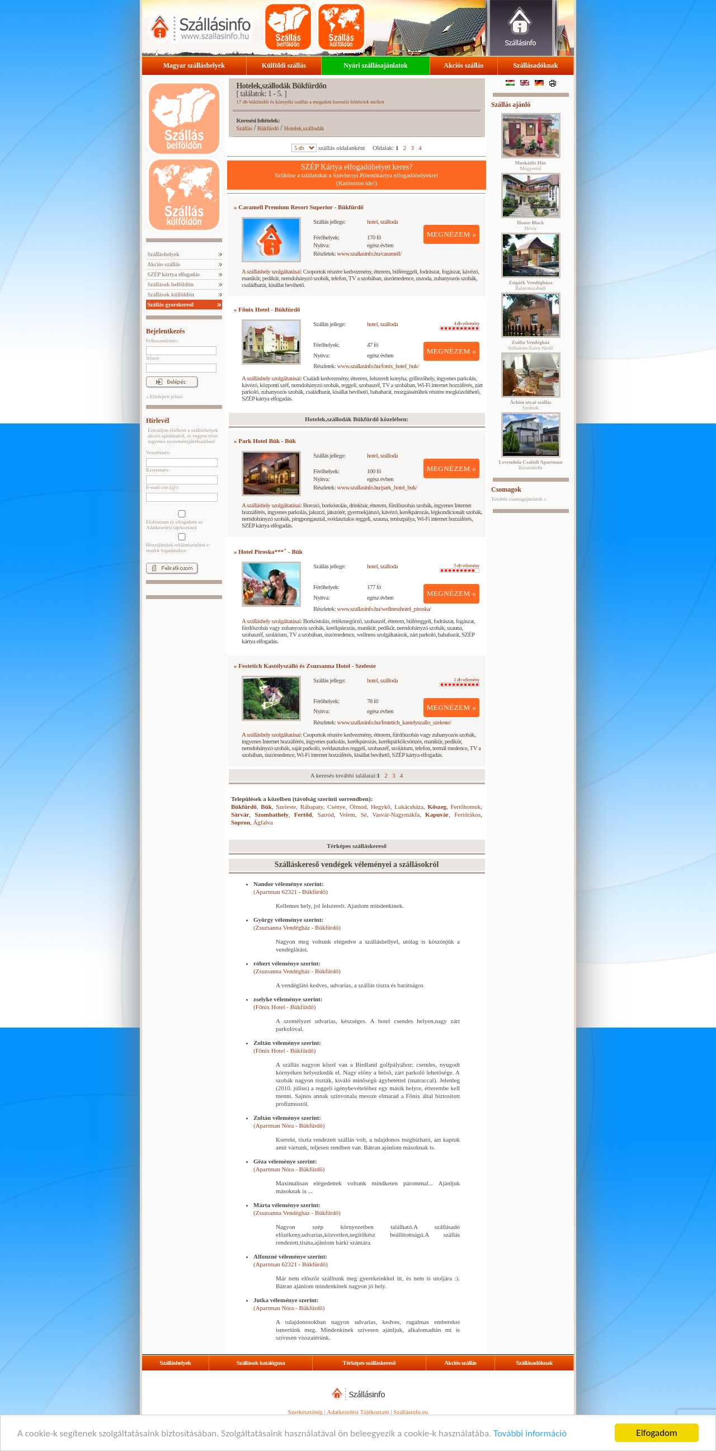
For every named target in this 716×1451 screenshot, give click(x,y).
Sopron (240, 822)
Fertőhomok (466, 806)
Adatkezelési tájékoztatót (171, 527)
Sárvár (240, 814)
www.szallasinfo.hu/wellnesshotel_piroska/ (384, 608)
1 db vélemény (459, 682)
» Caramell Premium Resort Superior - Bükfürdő (299, 207)
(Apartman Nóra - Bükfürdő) (288, 1125)
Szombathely (272, 814)
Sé (364, 814)
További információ (530, 1433)
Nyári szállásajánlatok (375, 65)
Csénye (336, 806)
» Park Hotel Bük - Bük (265, 440)
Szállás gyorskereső (170, 304)
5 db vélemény (459, 568)
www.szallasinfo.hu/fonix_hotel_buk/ (378, 365)
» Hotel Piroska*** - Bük (268, 551)
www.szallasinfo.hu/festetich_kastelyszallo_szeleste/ (394, 722)
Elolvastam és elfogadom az (180, 520)
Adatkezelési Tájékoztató (358, 1411)
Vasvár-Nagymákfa (396, 814)
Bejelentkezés (165, 331)
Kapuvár (437, 814)
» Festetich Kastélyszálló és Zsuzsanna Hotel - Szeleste (305, 665)
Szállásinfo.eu (410, 1411)
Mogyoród (531, 165)
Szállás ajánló (510, 105)
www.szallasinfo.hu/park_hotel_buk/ (377, 487)
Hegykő (380, 806)
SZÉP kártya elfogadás (173, 274)
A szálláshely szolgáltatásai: (272, 271)
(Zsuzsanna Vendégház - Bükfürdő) (297, 927)
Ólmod (358, 806)
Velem (347, 814)
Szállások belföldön (170, 284)
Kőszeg (437, 806)
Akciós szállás (463, 65)
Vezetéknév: (158, 452)
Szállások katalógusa (261, 1362)
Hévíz (530, 225)
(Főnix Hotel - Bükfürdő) (284, 1007)
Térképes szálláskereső (368, 1362)
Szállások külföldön (170, 294)
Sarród (326, 814)
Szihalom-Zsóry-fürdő (530, 345)
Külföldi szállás (284, 65)
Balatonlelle (531, 464)
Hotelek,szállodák (304, 128)
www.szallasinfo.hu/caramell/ (369, 253)
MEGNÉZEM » (452, 234)
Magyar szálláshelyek (194, 65)
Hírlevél (157, 421)
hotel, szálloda (382, 221)
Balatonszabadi (530, 285)
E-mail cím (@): (162, 487)
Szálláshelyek (163, 254)
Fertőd (303, 814)
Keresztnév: (158, 470)
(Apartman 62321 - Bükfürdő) (290, 891)
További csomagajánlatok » (519, 499)
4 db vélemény (459, 326)
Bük (266, 806)
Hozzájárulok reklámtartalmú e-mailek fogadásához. (180, 543)
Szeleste (286, 806)
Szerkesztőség (305, 1411)
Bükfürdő (268, 128)
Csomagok (506, 489)
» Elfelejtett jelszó (164, 396)
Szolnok (531, 405)
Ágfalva (263, 822)
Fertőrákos (467, 814)
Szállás (244, 128)
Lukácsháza (408, 806)
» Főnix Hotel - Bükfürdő (267, 309)
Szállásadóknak (535, 65)
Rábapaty (311, 806)
